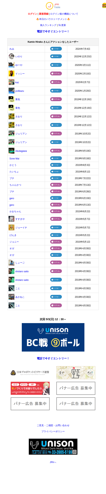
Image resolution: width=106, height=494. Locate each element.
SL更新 (62, 25)
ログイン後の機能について (64, 13)
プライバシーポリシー (53, 431)
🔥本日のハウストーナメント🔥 (53, 19)
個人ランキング (48, 25)
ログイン (32, 13)
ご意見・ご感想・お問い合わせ (53, 425)
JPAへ (53, 462)
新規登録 (43, 13)
